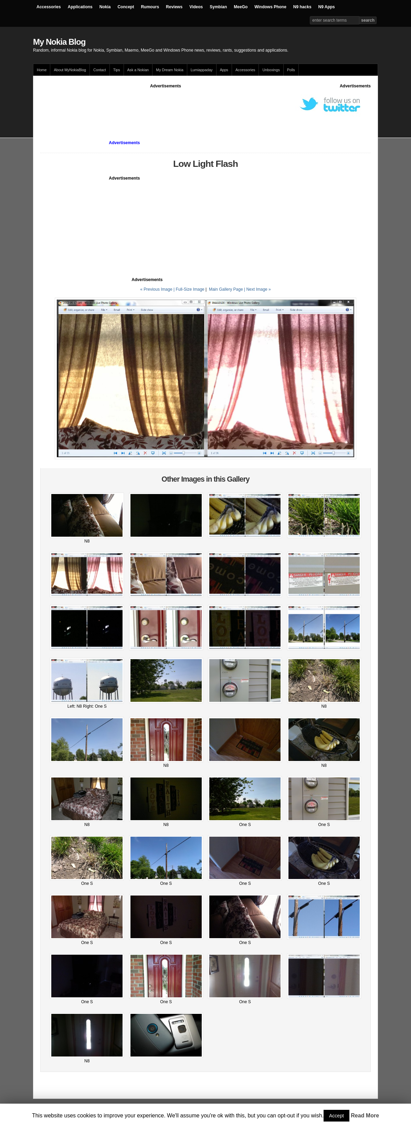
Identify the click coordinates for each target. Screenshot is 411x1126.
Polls (291, 70)
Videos (196, 6)
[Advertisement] (165, 104)
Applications (80, 6)
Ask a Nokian (138, 70)
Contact (99, 70)
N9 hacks (302, 6)
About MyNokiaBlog (70, 70)
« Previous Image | (158, 289)
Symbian (218, 6)
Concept (125, 6)
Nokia (105, 6)
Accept (336, 1115)
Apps (224, 70)
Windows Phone (270, 6)
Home (41, 70)
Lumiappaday (202, 70)
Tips (116, 70)
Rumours (150, 6)
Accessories (48, 6)
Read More (365, 1115)
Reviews (174, 6)
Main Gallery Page (226, 289)
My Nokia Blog (59, 41)
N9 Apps (326, 6)
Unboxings (271, 70)
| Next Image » (257, 289)
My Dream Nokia (169, 70)
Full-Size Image (190, 289)
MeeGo (240, 6)
